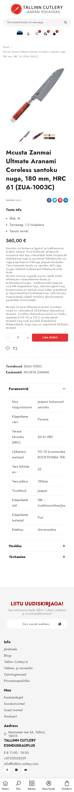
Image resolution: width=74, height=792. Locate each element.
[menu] (32, 785)
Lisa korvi (50, 337)
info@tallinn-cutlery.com (21, 764)
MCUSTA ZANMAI (36, 372)
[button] (18, 785)
